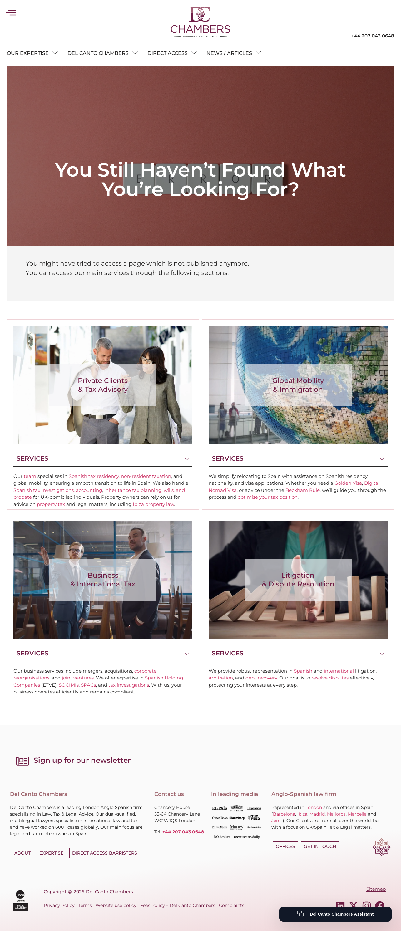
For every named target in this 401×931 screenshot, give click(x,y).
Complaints (231, 905)
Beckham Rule (302, 490)
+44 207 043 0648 (372, 36)
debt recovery (261, 678)
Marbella (357, 814)
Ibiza (302, 814)
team (30, 476)
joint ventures (78, 678)
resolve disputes (330, 678)
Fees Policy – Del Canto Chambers (177, 905)
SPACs (88, 685)
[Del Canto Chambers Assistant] (335, 914)
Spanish (303, 671)
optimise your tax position (268, 497)
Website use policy (116, 905)
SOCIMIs (69, 685)
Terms (85, 905)
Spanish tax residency (94, 476)
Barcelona (284, 814)
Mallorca (336, 814)
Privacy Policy (59, 905)
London (313, 807)
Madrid (317, 814)
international (339, 671)
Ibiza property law (153, 504)
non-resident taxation (146, 476)
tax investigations (128, 685)
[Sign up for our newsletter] (21, 761)
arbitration (221, 678)
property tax (51, 504)
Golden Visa (348, 483)
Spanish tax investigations (43, 490)
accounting (89, 490)
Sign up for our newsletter (80, 760)
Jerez (277, 820)
